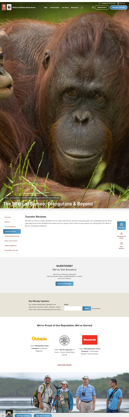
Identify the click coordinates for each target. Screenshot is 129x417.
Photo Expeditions (11, 342)
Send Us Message (64, 167)
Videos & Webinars (11, 129)
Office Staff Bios (81, 358)
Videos (106, 339)
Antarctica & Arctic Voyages (47, 361)
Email (66, 188)
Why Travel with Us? (82, 350)
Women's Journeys (11, 346)
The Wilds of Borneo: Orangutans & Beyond (33, 83)
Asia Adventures (14, 83)
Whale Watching (10, 365)
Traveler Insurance (110, 354)
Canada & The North (44, 354)
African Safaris (42, 342)
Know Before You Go (11, 134)
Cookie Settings (109, 381)
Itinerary (7, 106)
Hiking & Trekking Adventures (14, 377)
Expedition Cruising (11, 358)
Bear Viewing (9, 361)
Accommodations (10, 110)
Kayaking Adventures (12, 381)
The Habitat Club (109, 358)
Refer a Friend (80, 369)
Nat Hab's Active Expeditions (14, 373)
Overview (8, 101)
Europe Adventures (44, 381)
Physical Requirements (12, 120)
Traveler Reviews (52, 83)
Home (6, 83)
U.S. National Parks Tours (46, 346)
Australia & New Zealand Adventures (49, 369)
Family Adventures (11, 354)
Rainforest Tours (10, 369)
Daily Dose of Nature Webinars (113, 342)
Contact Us (79, 365)
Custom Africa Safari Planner (14, 384)
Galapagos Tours (43, 358)
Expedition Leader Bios (83, 354)
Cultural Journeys (10, 350)
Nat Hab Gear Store (110, 361)
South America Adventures (46, 377)
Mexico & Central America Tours (48, 373)
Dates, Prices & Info (11, 125)
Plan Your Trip (108, 350)
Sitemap (106, 377)
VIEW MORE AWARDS (64, 249)
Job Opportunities (81, 361)
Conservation (80, 342)
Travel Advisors (109, 373)
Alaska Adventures (44, 350)
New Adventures (10, 339)
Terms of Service (81, 381)
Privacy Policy (96, 192)
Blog (105, 346)
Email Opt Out (80, 373)
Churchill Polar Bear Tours (46, 339)
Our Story (79, 346)
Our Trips (78, 339)
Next (87, 192)
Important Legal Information (113, 365)
